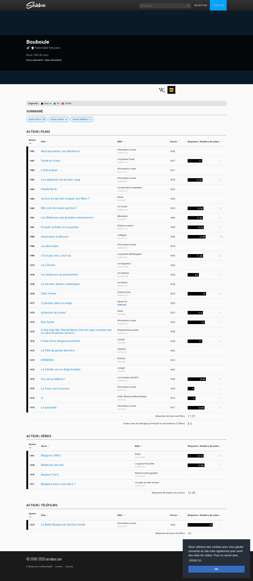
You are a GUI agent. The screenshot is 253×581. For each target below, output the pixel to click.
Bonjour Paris (50, 474)
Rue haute (47, 322)
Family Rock (49, 189)
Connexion (218, 5)
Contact (69, 566)
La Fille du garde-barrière (58, 350)
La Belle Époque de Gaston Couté (63, 524)
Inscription (200, 5)
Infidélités (47, 359)
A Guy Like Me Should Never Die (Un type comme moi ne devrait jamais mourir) (76, 331)
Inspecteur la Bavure (55, 236)
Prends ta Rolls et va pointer (60, 227)
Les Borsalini (49, 246)
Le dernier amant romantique (60, 284)
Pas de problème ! (53, 379)
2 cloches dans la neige (56, 303)
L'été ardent (49, 170)
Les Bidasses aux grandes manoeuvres (67, 217)
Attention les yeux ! (53, 312)
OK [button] (216, 569)
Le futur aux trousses (55, 388)
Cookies (59, 566)
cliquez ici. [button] (195, 560)
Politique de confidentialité (39, 566)
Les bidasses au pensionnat (59, 274)
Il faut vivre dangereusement (60, 341)
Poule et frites (50, 160)
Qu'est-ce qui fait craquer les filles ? (65, 198)
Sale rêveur (49, 293)
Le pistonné (49, 407)
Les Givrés (48, 265)
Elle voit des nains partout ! (59, 208)
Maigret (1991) (51, 455)
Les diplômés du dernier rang (60, 179)
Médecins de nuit (52, 465)
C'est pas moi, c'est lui (56, 255)
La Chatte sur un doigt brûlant (60, 369)
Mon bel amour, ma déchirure (60, 151)
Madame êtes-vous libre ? (58, 484)
